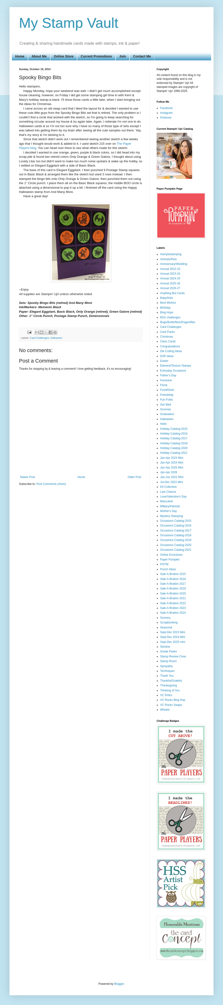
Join (122, 56)
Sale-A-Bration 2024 (173, 612)
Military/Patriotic (170, 506)
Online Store (64, 56)
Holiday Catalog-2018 (173, 443)
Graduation (167, 414)
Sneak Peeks (168, 651)
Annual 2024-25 (170, 278)
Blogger (119, 984)
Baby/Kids (166, 298)
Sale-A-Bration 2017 (173, 583)
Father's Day (168, 375)
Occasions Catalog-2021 (175, 549)
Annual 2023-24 (170, 273)
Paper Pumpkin (170, 559)
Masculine (166, 501)
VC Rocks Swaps (171, 705)
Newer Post (27, 477)
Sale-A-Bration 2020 (173, 593)
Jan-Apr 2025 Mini (171, 467)
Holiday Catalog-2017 (173, 438)
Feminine (166, 380)
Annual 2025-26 (170, 283)
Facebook (166, 108)
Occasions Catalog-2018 (175, 535)
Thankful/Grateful (171, 680)
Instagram (166, 113)
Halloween (56, 337)
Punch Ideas (168, 569)
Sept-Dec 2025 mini (172, 642)
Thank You (167, 675)
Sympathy (166, 666)
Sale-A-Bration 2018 (173, 588)
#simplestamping (170, 254)
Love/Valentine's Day (173, 496)
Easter (164, 361)
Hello (163, 424)
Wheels (165, 709)
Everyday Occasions (173, 370)
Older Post (134, 477)
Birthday (165, 307)
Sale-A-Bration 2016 (173, 579)
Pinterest (165, 117)
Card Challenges (39, 337)
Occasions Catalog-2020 (175, 545)
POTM (164, 564)
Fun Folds (166, 399)
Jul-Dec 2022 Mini (171, 482)
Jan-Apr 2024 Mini (171, 462)
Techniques (167, 671)
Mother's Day (168, 511)
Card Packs (167, 332)
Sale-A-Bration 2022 (173, 603)
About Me (39, 56)
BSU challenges (170, 317)
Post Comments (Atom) (51, 484)
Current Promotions (96, 56)
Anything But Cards (172, 293)
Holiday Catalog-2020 (173, 448)
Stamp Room (168, 661)
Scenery (165, 617)
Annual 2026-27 (170, 288)
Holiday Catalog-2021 (173, 453)
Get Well (165, 404)
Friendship (166, 395)
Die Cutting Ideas (171, 351)
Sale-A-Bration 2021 (173, 598)
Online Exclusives (171, 554)
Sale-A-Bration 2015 (173, 574)
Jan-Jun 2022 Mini (171, 477)
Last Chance (168, 491)
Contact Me (142, 56)
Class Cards (168, 341)
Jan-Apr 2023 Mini (171, 457)
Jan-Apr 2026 (168, 472)
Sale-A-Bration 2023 (173, 608)
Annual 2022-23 (170, 269)
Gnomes (165, 409)
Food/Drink (167, 390)
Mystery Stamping (171, 516)
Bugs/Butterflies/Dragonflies (177, 322)
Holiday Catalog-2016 (173, 433)
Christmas (166, 336)
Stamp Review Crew (173, 656)
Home (19, 56)
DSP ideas (166, 356)
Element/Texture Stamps (175, 365)
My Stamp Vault (68, 23)
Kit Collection (168, 486)
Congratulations (170, 346)
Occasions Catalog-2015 (175, 520)
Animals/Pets (168, 259)
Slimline (165, 646)
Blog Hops (166, 312)
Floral (163, 385)
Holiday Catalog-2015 (173, 429)
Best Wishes (168, 302)
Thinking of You (170, 690)
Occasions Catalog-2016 (175, 525)
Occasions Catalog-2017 (175, 530)
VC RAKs (166, 695)
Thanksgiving (168, 685)
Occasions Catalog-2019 (175, 540)
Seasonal (166, 627)
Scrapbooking (168, 622)
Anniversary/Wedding (173, 264)
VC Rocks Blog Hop (172, 700)
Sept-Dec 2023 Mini (172, 632)
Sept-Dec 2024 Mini (172, 637)
